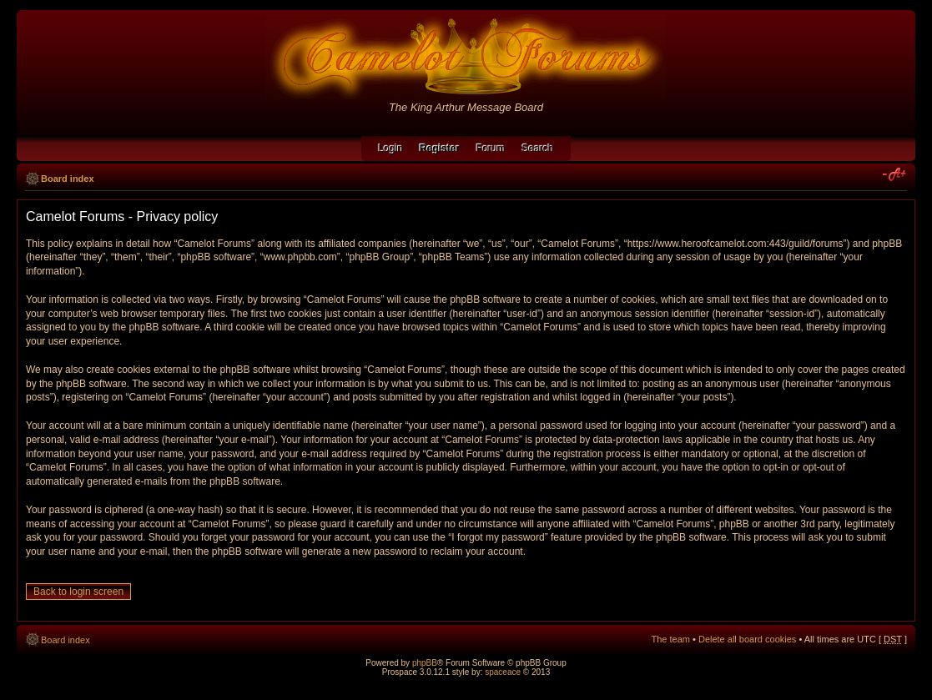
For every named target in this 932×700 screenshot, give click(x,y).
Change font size (895, 175)
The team (671, 639)
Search (538, 148)
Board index (67, 179)
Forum (491, 148)
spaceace (503, 672)
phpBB (424, 662)
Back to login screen (78, 591)
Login (390, 148)
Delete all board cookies (747, 639)
